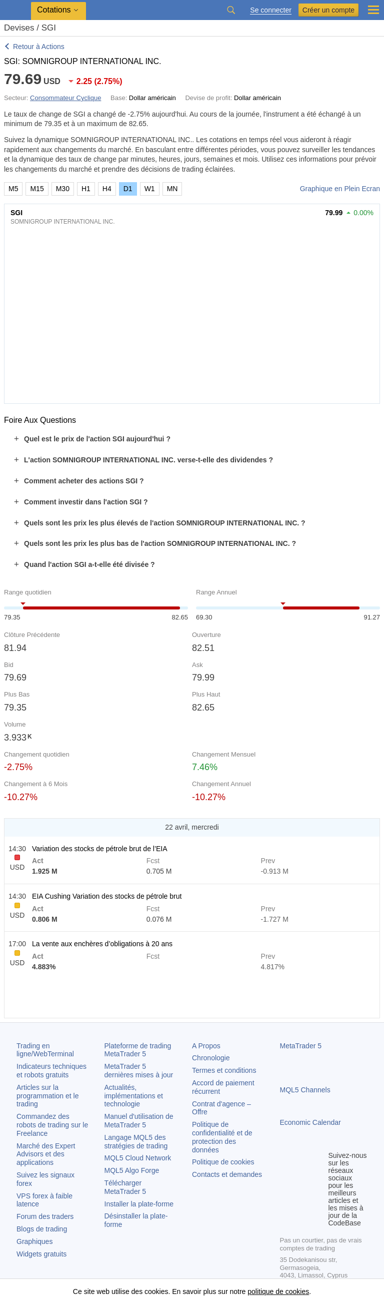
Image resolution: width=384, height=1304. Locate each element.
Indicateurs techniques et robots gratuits (51, 1070)
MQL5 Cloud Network (138, 1158)
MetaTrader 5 (301, 1046)
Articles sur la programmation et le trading (47, 1095)
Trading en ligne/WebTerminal (45, 1050)
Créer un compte (328, 10)
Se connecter (271, 10)
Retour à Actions (38, 47)
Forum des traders (45, 1216)
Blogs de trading (41, 1229)
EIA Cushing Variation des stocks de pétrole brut (107, 896)
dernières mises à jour (139, 1070)
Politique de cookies (223, 1162)
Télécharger (125, 1187)
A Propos (206, 1046)
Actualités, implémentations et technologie (134, 1095)
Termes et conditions (224, 1070)
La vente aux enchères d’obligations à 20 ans (102, 944)
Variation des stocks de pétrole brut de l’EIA (100, 849)
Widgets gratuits (41, 1254)
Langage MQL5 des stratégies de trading (136, 1141)
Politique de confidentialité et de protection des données (222, 1136)
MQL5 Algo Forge (132, 1170)
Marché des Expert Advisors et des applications (46, 1154)
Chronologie (211, 1058)
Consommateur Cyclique (65, 98)
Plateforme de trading (138, 1050)
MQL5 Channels (305, 1090)
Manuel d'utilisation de (139, 1120)
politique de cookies (278, 1291)
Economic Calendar (310, 1122)
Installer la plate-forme (139, 1204)
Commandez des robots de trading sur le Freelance (52, 1124)
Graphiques (34, 1241)
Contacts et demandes (227, 1174)
